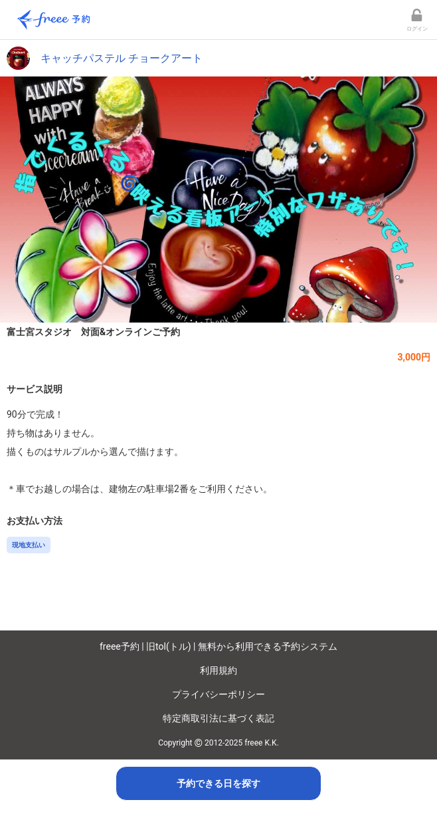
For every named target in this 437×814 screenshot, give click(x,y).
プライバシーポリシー (218, 694)
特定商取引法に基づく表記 (218, 718)
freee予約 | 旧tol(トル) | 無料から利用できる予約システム (218, 646)
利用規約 (218, 670)
